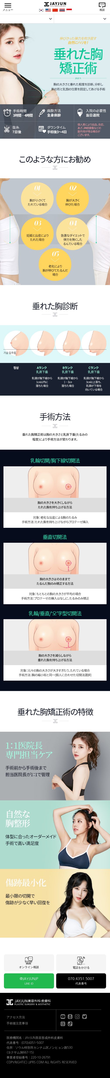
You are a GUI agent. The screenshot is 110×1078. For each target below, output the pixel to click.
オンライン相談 (29, 962)
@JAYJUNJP (29, 981)
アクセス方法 (16, 1017)
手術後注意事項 (17, 1023)
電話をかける (81, 962)
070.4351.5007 (81, 981)
